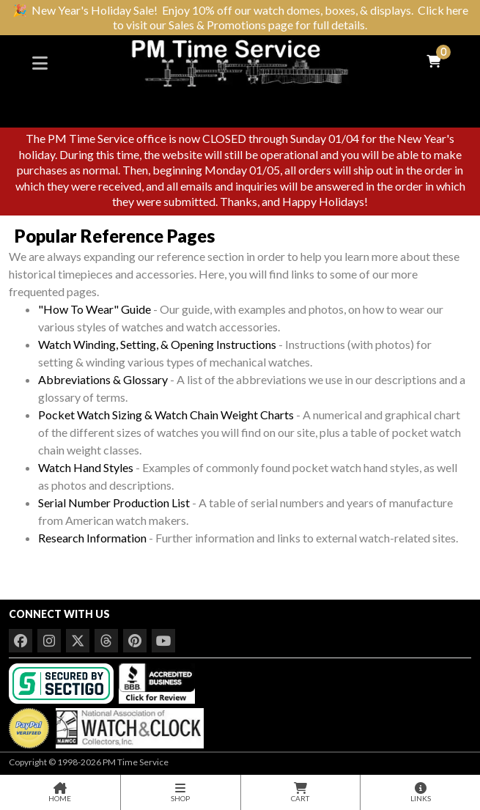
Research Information (92, 538)
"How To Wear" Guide (94, 309)
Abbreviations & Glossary (103, 379)
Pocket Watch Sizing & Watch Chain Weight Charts (166, 414)
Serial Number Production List (114, 502)
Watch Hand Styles (85, 467)
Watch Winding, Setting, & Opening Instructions (157, 344)
